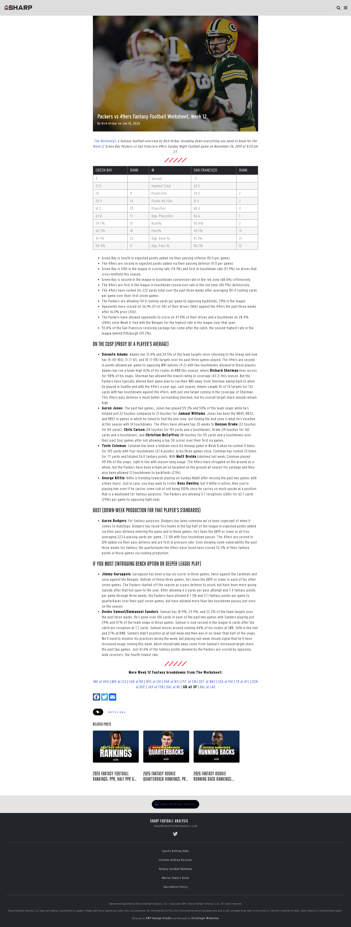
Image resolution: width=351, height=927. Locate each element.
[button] (345, 8)
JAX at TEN (156, 687)
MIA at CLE (119, 682)
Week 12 (98, 146)
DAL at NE (173, 687)
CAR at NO (136, 682)
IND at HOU (101, 682)
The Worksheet (105, 141)
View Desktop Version (175, 804)
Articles (117, 712)
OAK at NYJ (172, 682)
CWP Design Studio (159, 918)
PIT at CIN (189, 682)
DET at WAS (207, 682)
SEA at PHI (225, 682)
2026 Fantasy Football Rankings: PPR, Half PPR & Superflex (113, 776)
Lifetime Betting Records (175, 860)
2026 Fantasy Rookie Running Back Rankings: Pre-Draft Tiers (213, 776)
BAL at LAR (207, 687)
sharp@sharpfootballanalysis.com (175, 826)
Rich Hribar (109, 123)
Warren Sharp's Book (175, 878)
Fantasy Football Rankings (175, 869)
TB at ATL (243, 682)
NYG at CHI (153, 682)
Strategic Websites (205, 918)
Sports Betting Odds (175, 851)
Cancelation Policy (175, 886)
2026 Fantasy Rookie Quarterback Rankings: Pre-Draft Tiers (166, 776)
